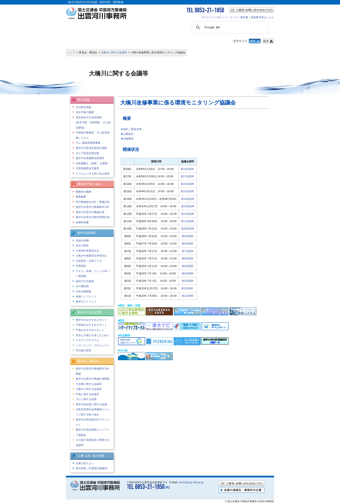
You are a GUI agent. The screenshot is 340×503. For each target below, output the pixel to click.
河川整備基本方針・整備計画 (93, 201)
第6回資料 (188, 258)
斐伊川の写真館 (85, 281)
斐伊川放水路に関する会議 (91, 404)
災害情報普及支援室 (87, 168)
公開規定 (128, 133)
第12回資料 (188, 213)
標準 (255, 41)
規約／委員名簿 (132, 129)
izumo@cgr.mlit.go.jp (191, 482)
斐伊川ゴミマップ (86, 301)
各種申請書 (82, 222)
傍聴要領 (128, 138)
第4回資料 (188, 273)
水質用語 (81, 265)
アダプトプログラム (87, 340)
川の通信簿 (82, 286)
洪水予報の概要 (85, 112)
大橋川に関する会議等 (114, 52)
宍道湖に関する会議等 (89, 384)
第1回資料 (188, 295)
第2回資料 (187, 288)
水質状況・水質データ (89, 260)
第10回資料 (188, 228)
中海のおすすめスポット (90, 330)
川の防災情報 (83, 107)
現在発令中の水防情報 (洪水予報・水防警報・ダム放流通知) (93, 122)
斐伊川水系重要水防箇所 (90, 158)
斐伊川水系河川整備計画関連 (93, 378)
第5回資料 (188, 266)
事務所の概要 (83, 191)
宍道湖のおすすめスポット (91, 324)
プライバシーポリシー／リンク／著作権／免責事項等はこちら (237, 17)
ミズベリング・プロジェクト (93, 345)
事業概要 (81, 196)
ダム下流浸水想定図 (87, 153)
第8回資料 (188, 243)
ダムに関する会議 (86, 399)
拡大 (268, 41)
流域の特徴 (82, 240)
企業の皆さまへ (85, 463)
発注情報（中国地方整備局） (93, 468)
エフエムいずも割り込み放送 (93, 173)
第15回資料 (187, 191)
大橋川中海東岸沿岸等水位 (91, 255)
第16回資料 (187, 184)
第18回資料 (187, 169)
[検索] (229, 27)
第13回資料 (188, 206)
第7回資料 (188, 251)
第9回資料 (188, 236)
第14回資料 (188, 198)
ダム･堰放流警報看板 (88, 142)
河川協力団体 (83, 350)
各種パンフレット (86, 296)
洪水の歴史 (82, 245)
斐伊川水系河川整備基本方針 (93, 206)
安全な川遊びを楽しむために (93, 335)
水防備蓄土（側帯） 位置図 (92, 163)
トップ (71, 52)
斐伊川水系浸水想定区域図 (91, 148)
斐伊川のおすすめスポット (91, 319)
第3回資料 (188, 280)
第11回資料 (188, 221)
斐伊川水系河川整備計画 (90, 212)
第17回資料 (187, 176)
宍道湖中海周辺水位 (87, 250)
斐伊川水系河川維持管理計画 (93, 217)
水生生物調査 (83, 291)
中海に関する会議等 (87, 394)
